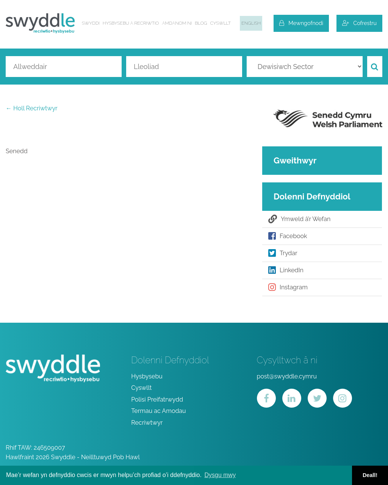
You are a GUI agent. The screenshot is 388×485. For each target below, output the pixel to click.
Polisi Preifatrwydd (157, 399)
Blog (201, 23)
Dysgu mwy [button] (220, 475)
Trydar (282, 253)
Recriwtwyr (147, 422)
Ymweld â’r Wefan (299, 219)
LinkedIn (286, 270)
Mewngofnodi (301, 23)
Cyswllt (220, 23)
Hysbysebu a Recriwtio (131, 23)
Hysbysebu (147, 376)
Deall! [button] (370, 475)
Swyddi (91, 23)
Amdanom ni (177, 23)
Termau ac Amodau (158, 410)
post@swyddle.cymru (287, 376)
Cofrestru (359, 23)
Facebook (287, 236)
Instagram (288, 287)
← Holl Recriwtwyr (32, 108)
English (251, 23)
